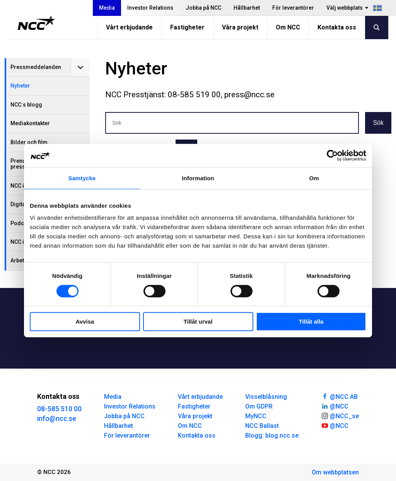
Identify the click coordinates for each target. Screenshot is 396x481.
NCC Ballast (262, 425)
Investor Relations (150, 8)
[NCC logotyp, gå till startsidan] (36, 23)
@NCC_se (340, 415)
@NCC (334, 406)
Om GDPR (259, 406)
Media (107, 8)
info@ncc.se (56, 418)
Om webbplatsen (335, 472)
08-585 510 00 (59, 409)
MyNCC (255, 416)
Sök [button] (378, 122)
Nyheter (20, 86)
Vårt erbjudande (129, 27)
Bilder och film (29, 142)
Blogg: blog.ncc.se (272, 435)
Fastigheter (187, 27)
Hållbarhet (247, 8)
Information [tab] (198, 178)
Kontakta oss (336, 27)
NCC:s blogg (26, 105)
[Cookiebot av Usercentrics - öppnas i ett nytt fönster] (332, 155)
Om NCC (288, 27)
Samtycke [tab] (82, 178)
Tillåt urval (198, 321)
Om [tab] (314, 178)
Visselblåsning (266, 396)
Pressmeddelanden (35, 67)
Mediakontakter (30, 123)
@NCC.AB (339, 396)
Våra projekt (240, 27)
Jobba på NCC (203, 8)
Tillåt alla (311, 321)
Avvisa (85, 321)
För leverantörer (293, 8)
